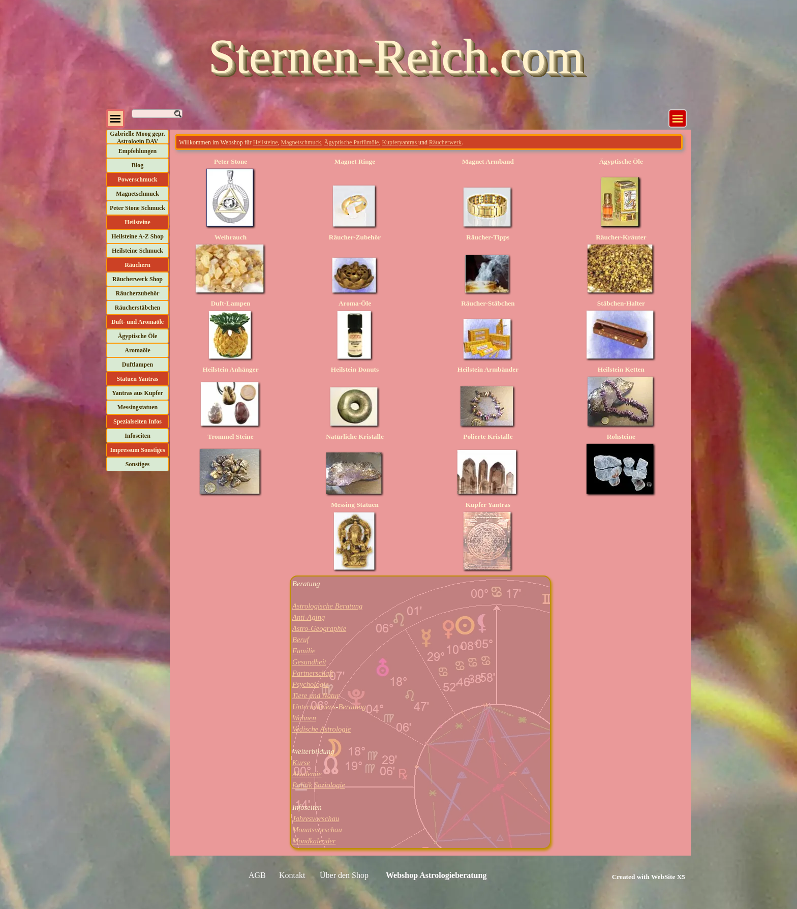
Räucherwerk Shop (137, 279)
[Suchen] (157, 113)
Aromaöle (137, 350)
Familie (304, 651)
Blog (137, 165)
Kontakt (292, 875)
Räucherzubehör (138, 293)
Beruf (300, 639)
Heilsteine (265, 142)
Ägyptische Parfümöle (351, 142)
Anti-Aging (308, 617)
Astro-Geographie (319, 628)
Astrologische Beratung (327, 606)
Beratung (352, 707)
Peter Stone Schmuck (137, 207)
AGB (257, 875)
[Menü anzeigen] (677, 118)
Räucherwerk (445, 142)
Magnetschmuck (137, 193)
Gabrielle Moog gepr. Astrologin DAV (137, 137)
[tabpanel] (429, 142)
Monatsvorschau (317, 830)
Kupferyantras (400, 142)
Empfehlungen (137, 151)
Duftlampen (137, 364)
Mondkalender (313, 841)
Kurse (301, 763)
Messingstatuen (137, 407)
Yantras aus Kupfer (137, 393)
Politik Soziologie (318, 785)
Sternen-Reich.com (396, 56)
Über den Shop (344, 875)
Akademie (307, 774)
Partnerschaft (312, 673)
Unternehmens (313, 707)
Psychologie (310, 684)
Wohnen (304, 718)
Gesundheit (309, 662)
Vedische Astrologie (321, 729)
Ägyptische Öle (138, 336)
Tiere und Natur (316, 695)
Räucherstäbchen (137, 307)
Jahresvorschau (315, 818)
